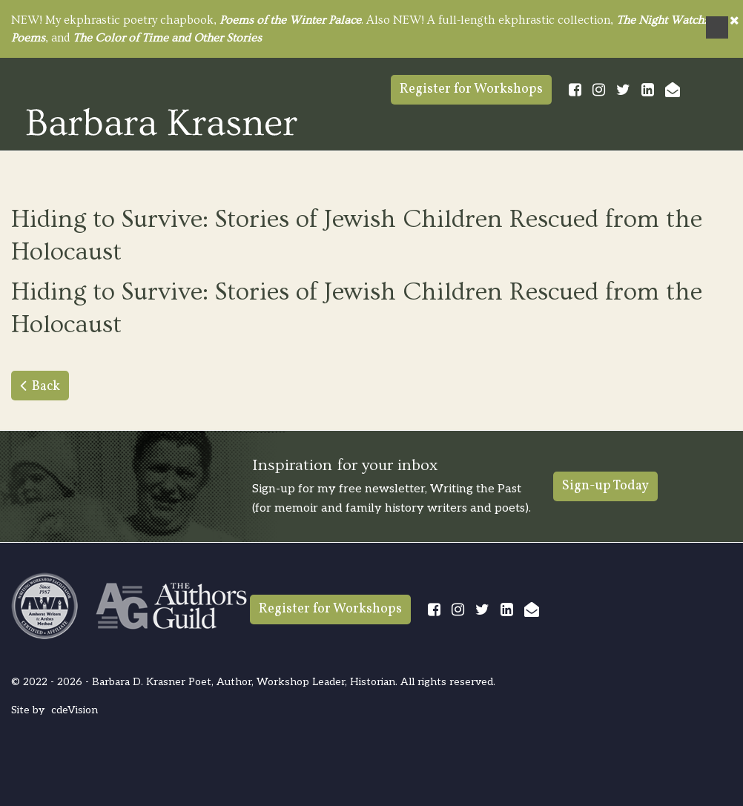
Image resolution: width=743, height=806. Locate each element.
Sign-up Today (605, 486)
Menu (717, 27)
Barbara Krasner (161, 122)
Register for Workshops (471, 89)
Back (46, 386)
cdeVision (74, 710)
